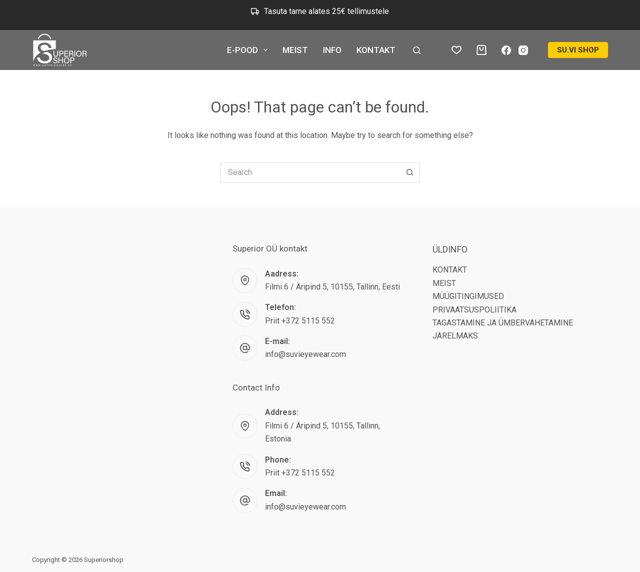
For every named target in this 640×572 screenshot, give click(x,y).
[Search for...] (310, 172)
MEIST (295, 50)
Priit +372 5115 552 (300, 321)
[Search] (416, 50)
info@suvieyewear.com (305, 354)
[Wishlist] (457, 50)
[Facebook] (506, 50)
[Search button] (410, 172)
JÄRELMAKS (455, 335)
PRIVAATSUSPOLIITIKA (474, 309)
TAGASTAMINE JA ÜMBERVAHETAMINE (502, 323)
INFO (332, 50)
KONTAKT (376, 50)
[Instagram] (523, 50)
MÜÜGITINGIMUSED (468, 296)
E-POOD (249, 50)
